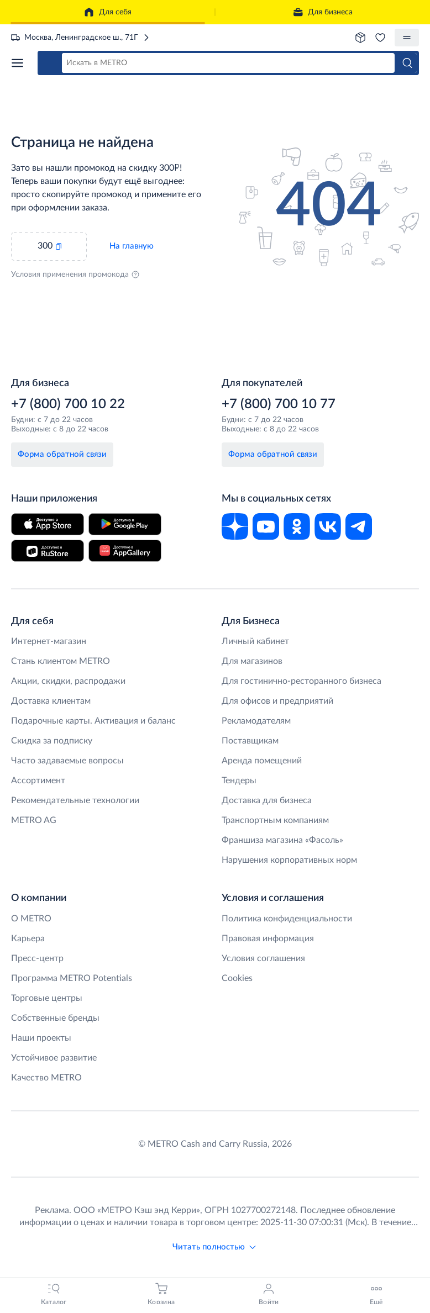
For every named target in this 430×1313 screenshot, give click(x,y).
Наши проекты (41, 1037)
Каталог (17, 63)
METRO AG (33, 820)
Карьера (28, 938)
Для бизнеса (322, 12)
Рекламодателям (256, 720)
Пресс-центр (37, 958)
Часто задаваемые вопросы (67, 760)
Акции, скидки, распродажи (68, 681)
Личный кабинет (255, 641)
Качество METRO (46, 1077)
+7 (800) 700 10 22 (68, 404)
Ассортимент (38, 780)
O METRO (31, 918)
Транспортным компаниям (275, 820)
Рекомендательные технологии (75, 800)
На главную (131, 246)
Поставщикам (250, 740)
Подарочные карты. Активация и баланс (93, 720)
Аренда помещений (262, 760)
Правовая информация (268, 938)
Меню (406, 37)
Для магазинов (252, 661)
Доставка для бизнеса (267, 800)
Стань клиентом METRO (60, 661)
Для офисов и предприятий (277, 701)
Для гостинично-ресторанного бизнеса (301, 681)
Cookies (237, 978)
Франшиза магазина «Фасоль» (282, 840)
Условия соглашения (263, 958)
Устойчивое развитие (54, 1057)
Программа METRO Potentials (71, 978)
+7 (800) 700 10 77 (278, 404)
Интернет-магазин (48, 641)
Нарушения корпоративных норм (289, 860)
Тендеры (239, 780)
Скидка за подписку (51, 740)
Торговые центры (46, 998)
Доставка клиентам (51, 701)
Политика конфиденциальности (287, 918)
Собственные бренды (55, 1018)
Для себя (107, 12)
